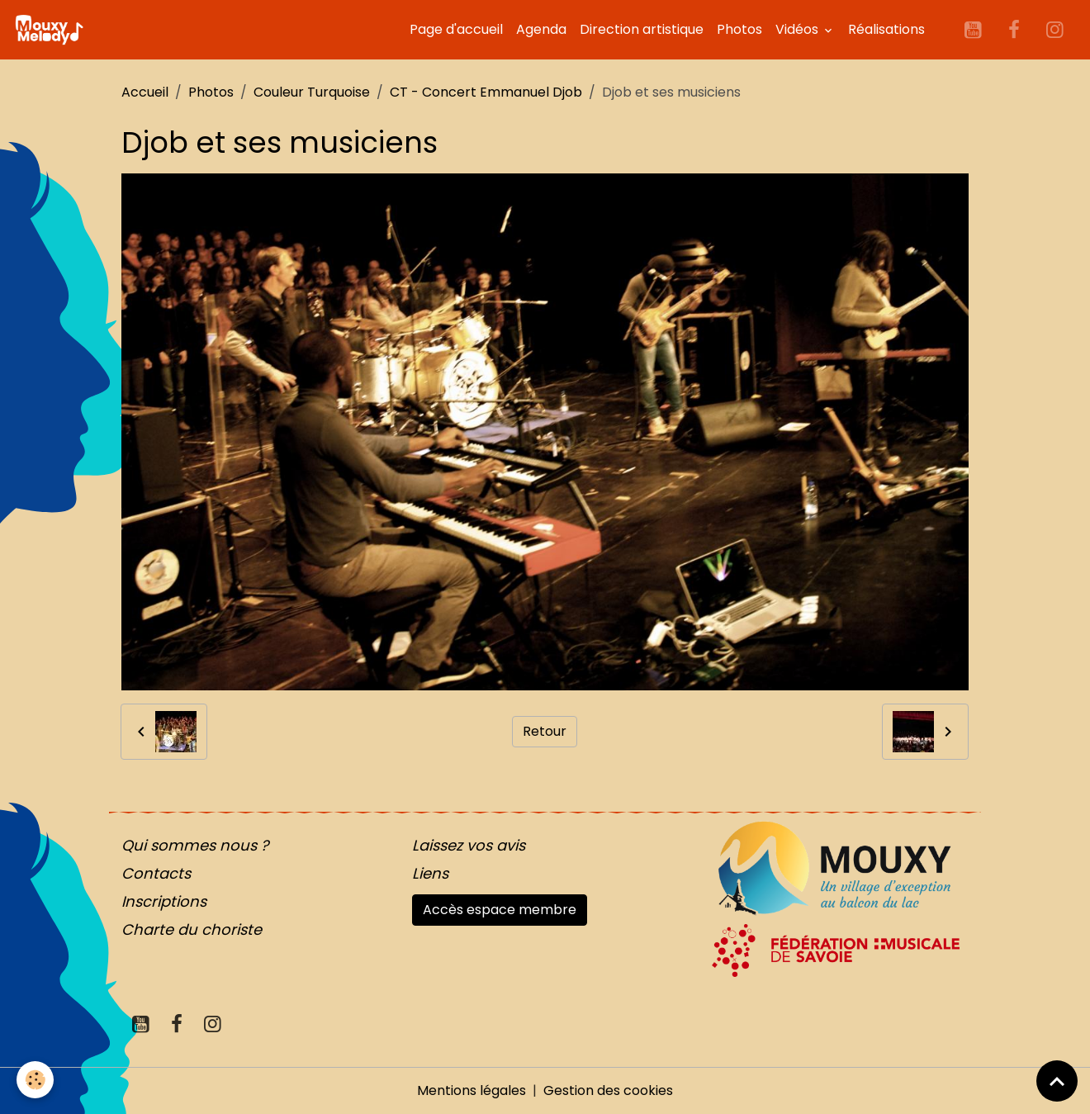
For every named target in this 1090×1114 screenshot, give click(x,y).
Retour (544, 731)
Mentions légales (471, 1090)
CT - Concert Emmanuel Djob (486, 92)
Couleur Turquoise (312, 92)
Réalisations (886, 29)
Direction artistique (642, 29)
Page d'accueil (456, 29)
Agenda (541, 29)
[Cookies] (35, 1079)
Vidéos (798, 29)
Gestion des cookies (608, 1090)
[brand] (52, 29)
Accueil (144, 92)
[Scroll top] (1057, 1081)
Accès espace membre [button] (499, 909)
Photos (739, 29)
